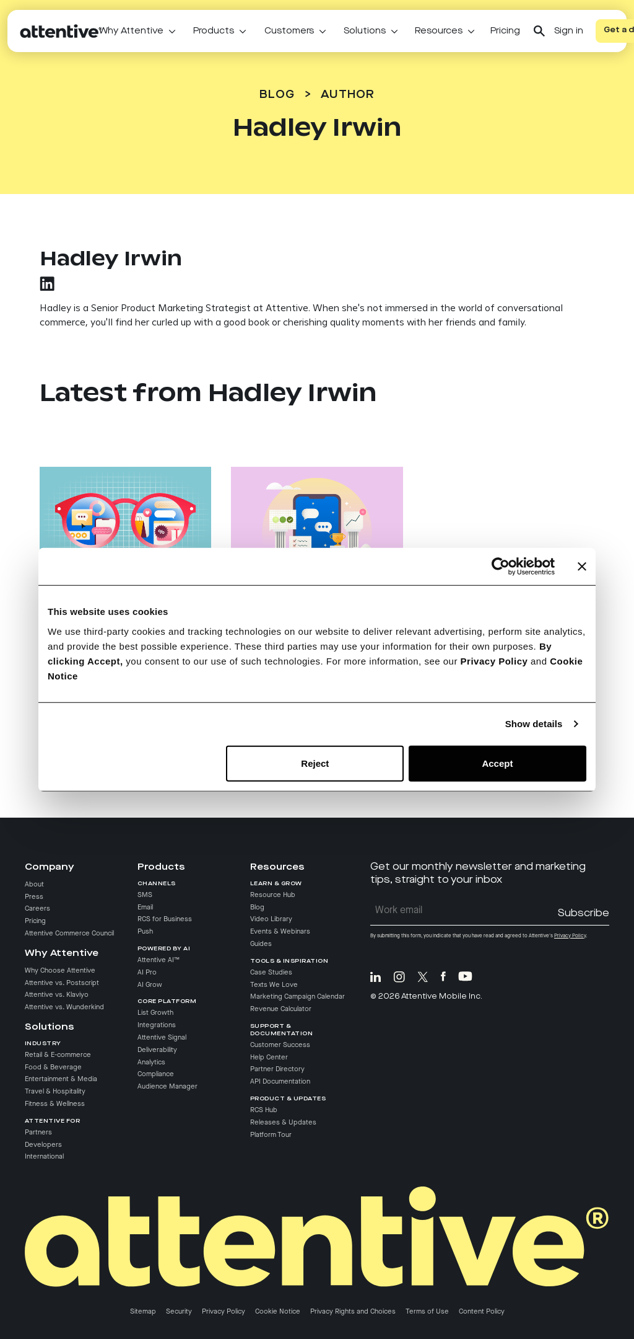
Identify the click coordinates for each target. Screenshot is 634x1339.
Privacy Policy (494, 660)
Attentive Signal (161, 1037)
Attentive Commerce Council (69, 933)
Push (145, 931)
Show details (534, 723)
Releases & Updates (283, 1122)
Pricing (505, 31)
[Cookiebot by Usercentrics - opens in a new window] (500, 566)
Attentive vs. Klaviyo (57, 995)
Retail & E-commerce (58, 1055)
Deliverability (157, 1050)
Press (34, 897)
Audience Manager (167, 1086)
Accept (497, 763)
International (44, 1157)
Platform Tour (271, 1135)
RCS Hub (263, 1110)
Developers (43, 1145)
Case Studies (271, 972)
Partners (38, 1132)
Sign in (568, 31)
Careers (37, 909)
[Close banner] (582, 566)
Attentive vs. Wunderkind (64, 1007)
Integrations (156, 1025)
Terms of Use (427, 1311)
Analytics (151, 1062)
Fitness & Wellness (55, 1104)
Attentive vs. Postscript (62, 983)
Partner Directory (277, 1070)
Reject (315, 763)
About (34, 884)
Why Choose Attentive (60, 970)
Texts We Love (274, 985)
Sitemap (143, 1311)
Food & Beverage (53, 1067)
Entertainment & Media (61, 1080)
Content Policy (482, 1311)
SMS (144, 895)
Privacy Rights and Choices (353, 1311)
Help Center (269, 1057)
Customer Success (280, 1045)
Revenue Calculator (280, 1009)
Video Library (271, 919)
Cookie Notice (277, 1311)
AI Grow (149, 985)
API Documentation (280, 1081)
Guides (261, 944)
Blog (277, 94)
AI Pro (147, 972)
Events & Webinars (280, 931)
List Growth (155, 1013)
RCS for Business (164, 919)
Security (179, 1311)
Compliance (155, 1075)
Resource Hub (272, 895)
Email (145, 907)
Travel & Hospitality (55, 1091)
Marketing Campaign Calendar (297, 997)
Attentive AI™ (158, 960)
